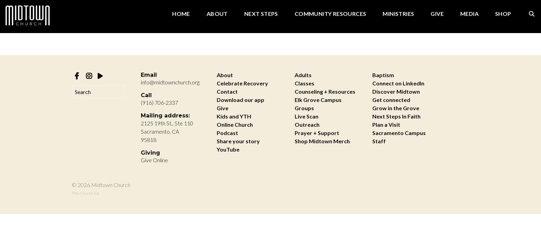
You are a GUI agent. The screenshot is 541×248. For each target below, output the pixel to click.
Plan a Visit (386, 124)
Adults (303, 75)
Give (437, 14)
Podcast (227, 133)
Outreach (307, 124)
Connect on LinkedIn (398, 83)
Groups (304, 108)
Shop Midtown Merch (322, 141)
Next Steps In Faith (396, 116)
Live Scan (306, 116)
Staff (379, 141)
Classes (304, 83)
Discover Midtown (396, 91)
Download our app (240, 99)
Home (181, 14)
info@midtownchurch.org (170, 82)
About (217, 14)
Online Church (235, 124)
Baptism (383, 75)
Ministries (398, 14)
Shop (503, 14)
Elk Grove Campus (318, 99)
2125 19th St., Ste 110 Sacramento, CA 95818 (167, 131)
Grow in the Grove (395, 108)
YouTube (228, 149)
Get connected (391, 99)
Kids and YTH (234, 116)
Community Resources (330, 14)
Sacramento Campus (399, 133)
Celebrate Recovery (242, 83)
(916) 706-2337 (159, 102)
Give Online (154, 160)
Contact (227, 91)
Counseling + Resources (325, 91)
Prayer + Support (317, 133)
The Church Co (85, 193)
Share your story (238, 141)
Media (469, 14)
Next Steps (261, 14)
